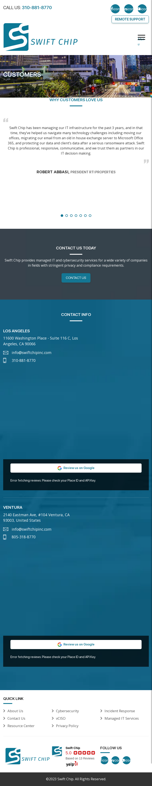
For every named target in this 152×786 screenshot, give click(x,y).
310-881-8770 (37, 7)
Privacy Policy (67, 725)
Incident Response (120, 710)
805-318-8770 (24, 536)
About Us (15, 710)
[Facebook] (115, 8)
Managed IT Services (122, 718)
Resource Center (20, 725)
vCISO (61, 718)
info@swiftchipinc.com (32, 352)
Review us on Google (76, 468)
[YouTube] (142, 8)
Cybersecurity (67, 710)
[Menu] (141, 37)
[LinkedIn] (128, 8)
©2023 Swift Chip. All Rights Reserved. (76, 779)
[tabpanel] (76, 144)
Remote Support (130, 19)
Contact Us (76, 278)
